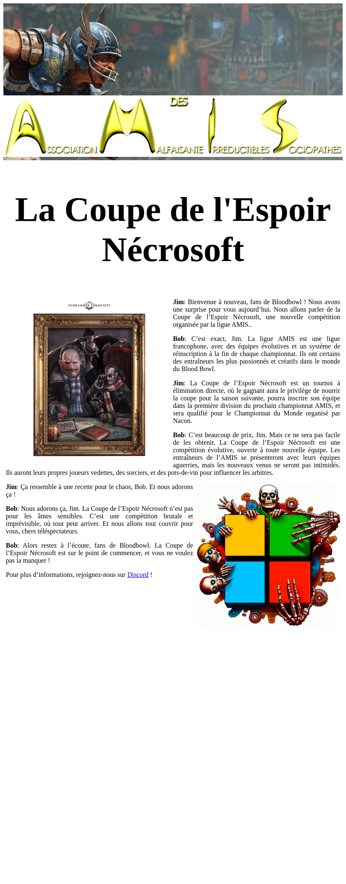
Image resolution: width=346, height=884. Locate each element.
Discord (138, 574)
